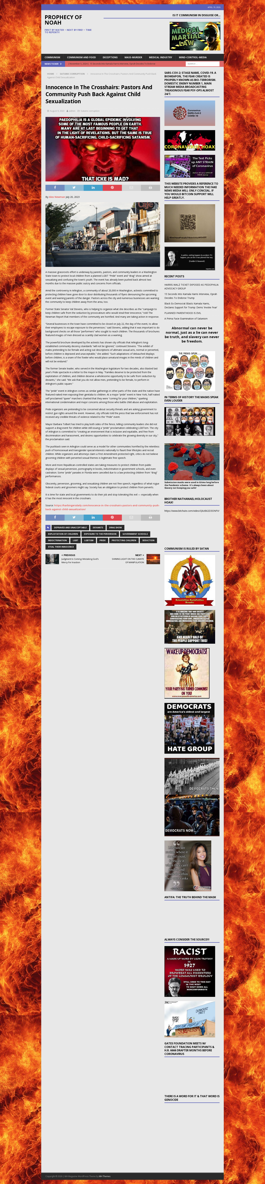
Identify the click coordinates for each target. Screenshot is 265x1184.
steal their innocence (61, 546)
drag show (115, 527)
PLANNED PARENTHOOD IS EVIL (182, 313)
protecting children (124, 540)
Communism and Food (81, 57)
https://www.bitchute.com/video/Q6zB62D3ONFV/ (191, 510)
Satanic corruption (90, 110)
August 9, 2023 (57, 110)
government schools (135, 534)
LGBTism (88, 540)
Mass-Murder (133, 57)
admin (72, 110)
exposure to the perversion (100, 534)
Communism (52, 57)
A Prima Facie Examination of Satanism (186, 318)
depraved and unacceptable (70, 527)
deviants (98, 527)
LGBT (75, 540)
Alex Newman (57, 196)
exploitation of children (63, 534)
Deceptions (110, 57)
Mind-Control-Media (193, 57)
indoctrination (57, 540)
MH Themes (104, 1176)
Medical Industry (160, 57)
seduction (148, 540)
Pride (103, 540)
